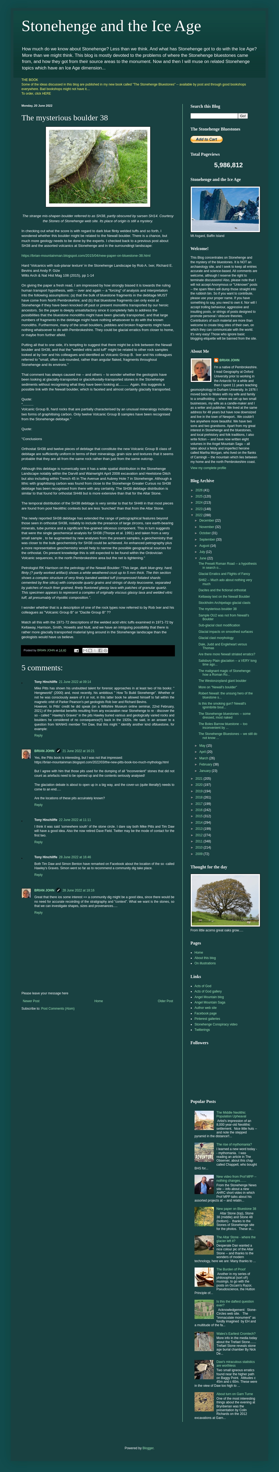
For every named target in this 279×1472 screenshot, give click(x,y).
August (204, 546)
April (203, 752)
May (202, 746)
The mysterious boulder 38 (218, 609)
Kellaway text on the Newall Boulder (224, 597)
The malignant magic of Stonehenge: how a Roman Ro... (225, 672)
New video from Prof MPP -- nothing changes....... (236, 1178)
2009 (200, 854)
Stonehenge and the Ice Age (111, 26)
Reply (38, 735)
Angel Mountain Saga (209, 1002)
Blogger (147, 1448)
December (207, 520)
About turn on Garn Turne (234, 1394)
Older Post (165, 1001)
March (204, 758)
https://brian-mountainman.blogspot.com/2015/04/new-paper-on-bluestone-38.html (85, 256)
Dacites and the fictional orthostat (222, 590)
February (206, 764)
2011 (200, 841)
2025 (200, 496)
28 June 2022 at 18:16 (78, 890)
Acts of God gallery (208, 991)
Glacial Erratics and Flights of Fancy (224, 574)
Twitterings (202, 1030)
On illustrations (205, 963)
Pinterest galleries (207, 1019)
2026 (200, 490)
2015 (200, 816)
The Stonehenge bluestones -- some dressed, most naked (225, 715)
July (202, 552)
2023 (200, 509)
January (205, 771)
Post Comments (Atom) (58, 1008)
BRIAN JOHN (44, 751)
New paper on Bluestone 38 (236, 1209)
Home (98, 1001)
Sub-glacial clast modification (219, 625)
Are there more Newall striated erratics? (227, 654)
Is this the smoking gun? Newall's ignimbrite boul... (222, 705)
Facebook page (205, 1013)
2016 (200, 810)
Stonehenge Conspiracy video (215, 1024)
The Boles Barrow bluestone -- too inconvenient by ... (223, 726)
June (203, 558)
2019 (200, 791)
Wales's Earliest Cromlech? (236, 1334)
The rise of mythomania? (234, 1144)
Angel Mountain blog (209, 997)
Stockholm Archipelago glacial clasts (224, 603)
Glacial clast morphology (216, 638)
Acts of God (202, 986)
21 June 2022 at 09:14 (75, 682)
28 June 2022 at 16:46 (75, 857)
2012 (200, 835)
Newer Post (31, 1001)
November (207, 527)
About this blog (205, 958)
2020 (200, 785)
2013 (200, 829)
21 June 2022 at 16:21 (78, 751)
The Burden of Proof (230, 1269)
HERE (46, 93)
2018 (200, 797)
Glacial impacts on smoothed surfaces (226, 632)
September (207, 539)
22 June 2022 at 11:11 (75, 820)
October (205, 533)
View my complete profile (208, 468)
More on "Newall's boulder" (218, 687)
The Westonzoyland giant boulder (223, 681)
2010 (200, 847)
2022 (200, 515)
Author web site (205, 1008)
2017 (200, 804)
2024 (200, 502)
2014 (200, 822)
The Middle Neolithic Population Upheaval (231, 1114)
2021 (200, 778)
